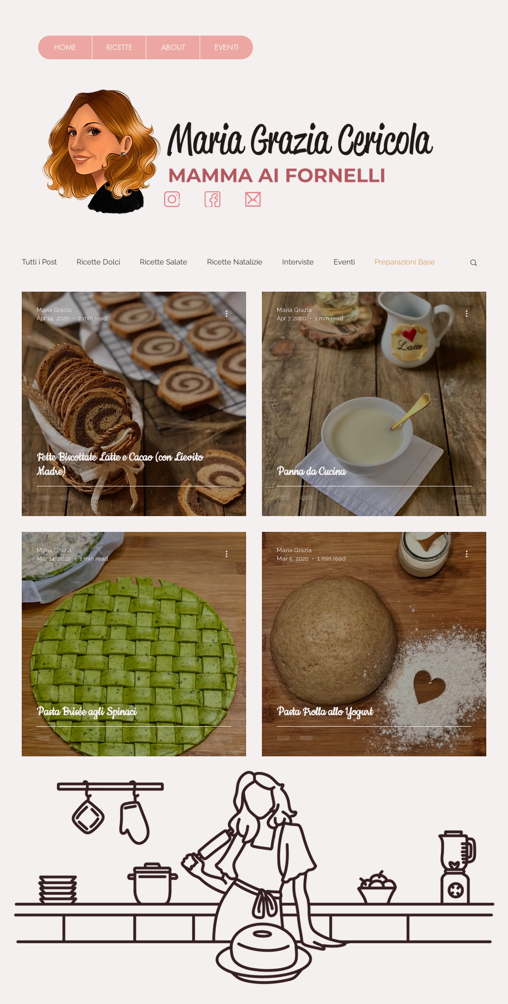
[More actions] (230, 313)
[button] (473, 263)
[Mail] (253, 199)
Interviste (298, 262)
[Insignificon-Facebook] (212, 199)
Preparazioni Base (405, 262)
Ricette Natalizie (234, 262)
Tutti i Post (39, 262)
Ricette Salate (163, 262)
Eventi (344, 262)
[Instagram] (172, 199)
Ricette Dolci (98, 262)
